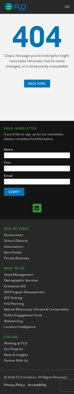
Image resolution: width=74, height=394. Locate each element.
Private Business (16, 258)
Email (8, 176)
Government (13, 235)
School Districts (16, 241)
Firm (7, 163)
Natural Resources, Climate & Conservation (36, 309)
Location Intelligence (20, 327)
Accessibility (37, 385)
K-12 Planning (14, 304)
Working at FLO (15, 343)
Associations (13, 246)
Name (8, 149)
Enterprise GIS (15, 286)
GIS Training (13, 298)
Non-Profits (13, 252)
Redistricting (13, 321)
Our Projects (13, 349)
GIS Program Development (24, 292)
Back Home (37, 84)
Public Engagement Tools (23, 315)
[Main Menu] (66, 7)
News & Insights (16, 355)
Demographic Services (21, 280)
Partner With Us (16, 360)
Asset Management (18, 275)
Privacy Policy (14, 385)
